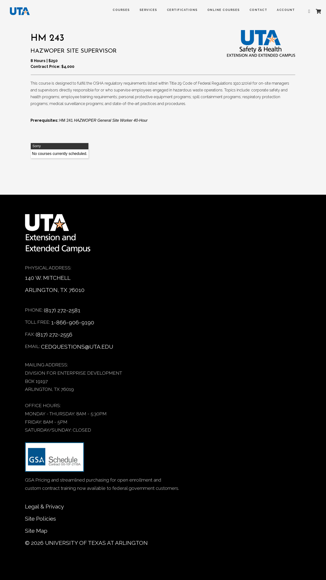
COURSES (118, 10)
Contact (256, 10)
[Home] (61, 236)
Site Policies (40, 518)
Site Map (36, 530)
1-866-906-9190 (72, 322)
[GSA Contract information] (54, 459)
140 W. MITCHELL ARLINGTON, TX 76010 (55, 283)
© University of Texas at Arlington (86, 543)
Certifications (179, 10)
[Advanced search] (308, 11)
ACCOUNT (283, 10)
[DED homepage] (19, 12)
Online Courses (221, 10)
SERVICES (146, 10)
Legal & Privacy (44, 506)
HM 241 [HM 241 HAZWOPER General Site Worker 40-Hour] (103, 120)
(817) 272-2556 (54, 334)
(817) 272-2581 (62, 310)
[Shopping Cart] (316, 11)
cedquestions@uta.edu (77, 346)
